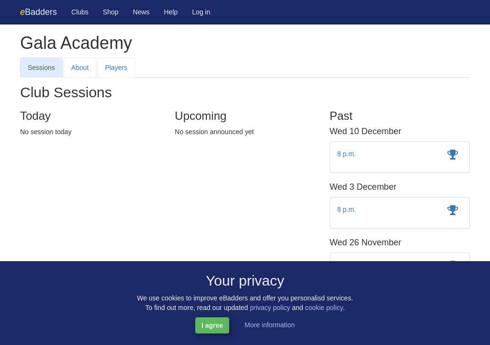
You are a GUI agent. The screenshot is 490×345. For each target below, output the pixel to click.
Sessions (41, 67)
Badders (38, 12)
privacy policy (270, 307)
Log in (201, 12)
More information (270, 325)
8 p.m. (346, 154)
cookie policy (324, 307)
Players (116, 67)
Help (171, 12)
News (141, 12)
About (80, 67)
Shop (111, 12)
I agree (212, 325)
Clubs (80, 12)
